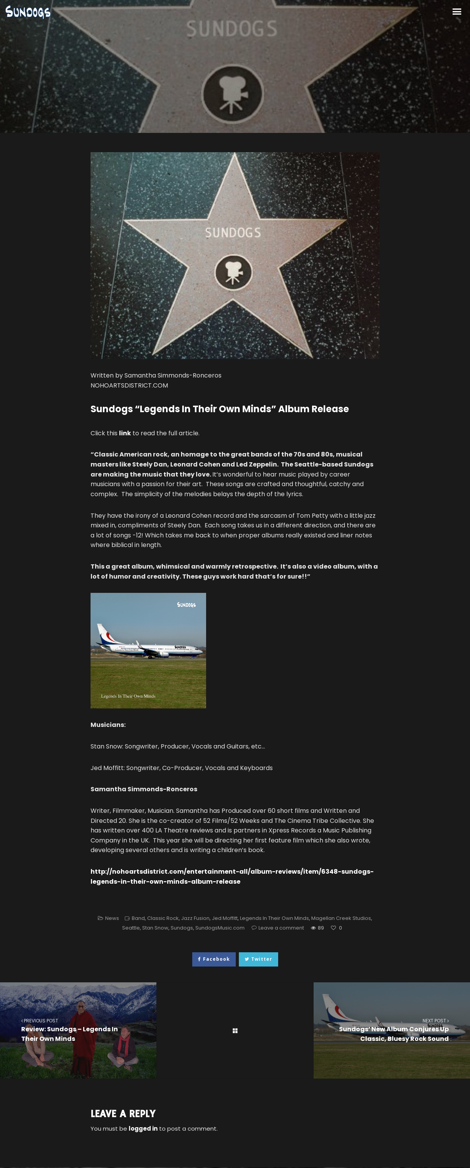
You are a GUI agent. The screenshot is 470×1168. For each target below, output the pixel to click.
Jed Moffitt (225, 918)
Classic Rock (163, 918)
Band (138, 918)
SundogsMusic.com (220, 927)
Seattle (131, 927)
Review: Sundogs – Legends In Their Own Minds (78, 1030)
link (125, 433)
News (112, 918)
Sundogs (182, 927)
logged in (143, 1128)
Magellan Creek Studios (341, 918)
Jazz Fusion (195, 918)
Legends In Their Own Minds (274, 918)
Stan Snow (155, 927)
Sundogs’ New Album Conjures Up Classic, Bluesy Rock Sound (392, 1030)
